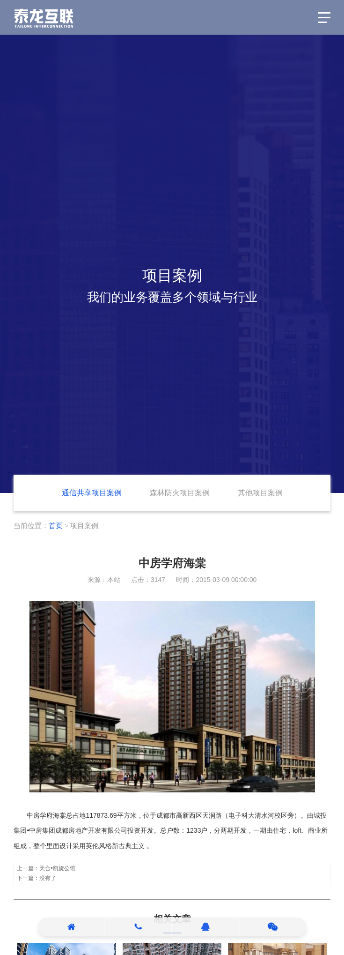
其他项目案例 (260, 493)
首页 (56, 526)
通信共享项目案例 (92, 493)
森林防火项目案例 (180, 493)
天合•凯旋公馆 (57, 868)
